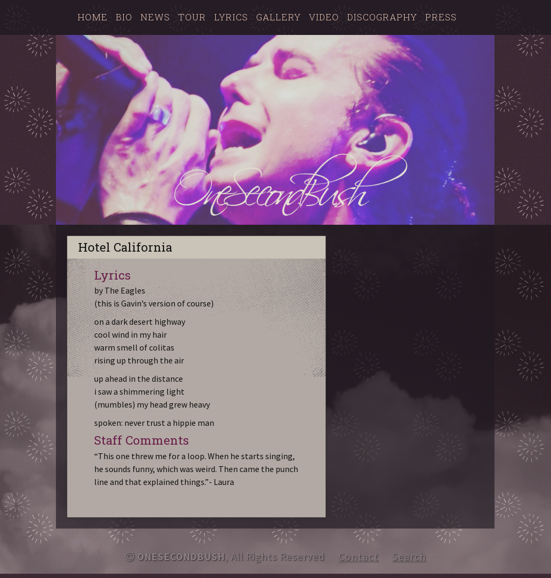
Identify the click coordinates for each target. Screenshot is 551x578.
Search (409, 556)
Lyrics (231, 17)
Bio (124, 17)
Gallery (278, 17)
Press (441, 17)
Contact (358, 556)
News (155, 17)
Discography (382, 17)
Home (92, 17)
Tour (192, 17)
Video (324, 17)
